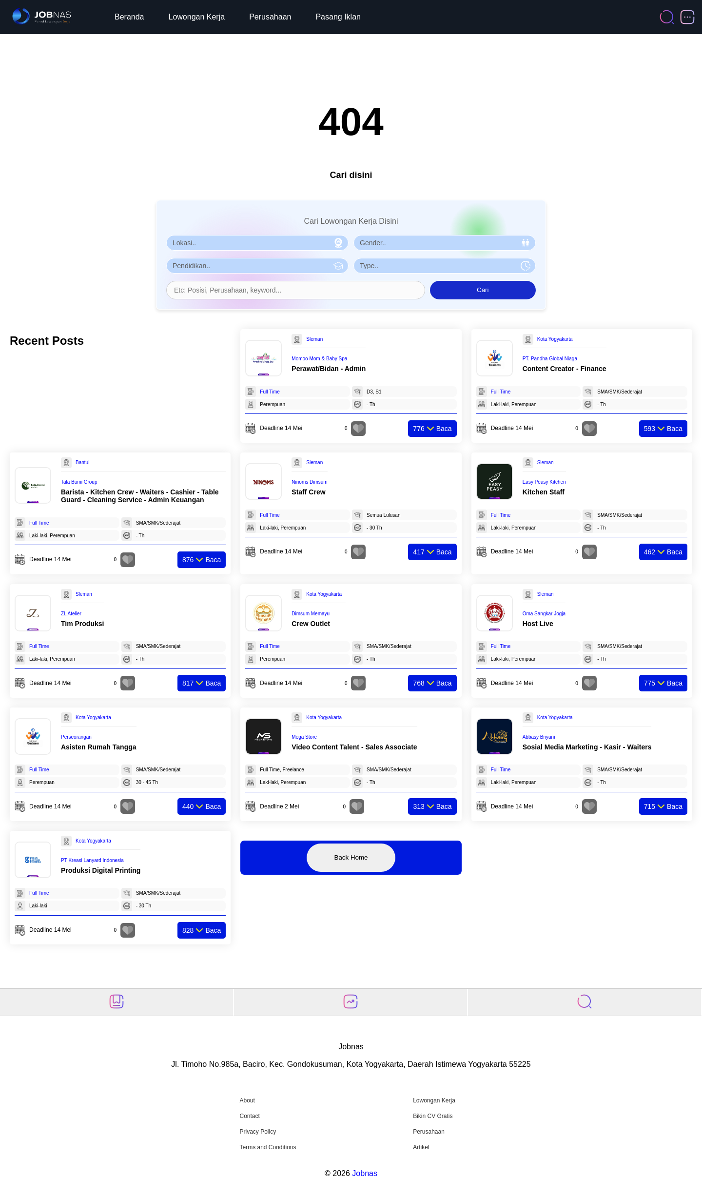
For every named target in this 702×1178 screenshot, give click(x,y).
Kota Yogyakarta (555, 339)
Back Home (351, 857)
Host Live (538, 624)
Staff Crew (308, 492)
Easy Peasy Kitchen (544, 482)
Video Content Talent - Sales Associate (354, 747)
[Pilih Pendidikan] (257, 266)
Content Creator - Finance (564, 369)
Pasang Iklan (338, 17)
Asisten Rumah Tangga (98, 747)
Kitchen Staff (544, 492)
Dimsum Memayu (311, 613)
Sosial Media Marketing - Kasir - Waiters (587, 747)
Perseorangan (76, 737)
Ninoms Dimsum (309, 482)
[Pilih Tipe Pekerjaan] (444, 266)
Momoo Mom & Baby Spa (319, 358)
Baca (432, 428)
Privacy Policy (257, 1131)
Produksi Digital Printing (100, 870)
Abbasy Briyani (539, 737)
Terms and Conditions (267, 1147)
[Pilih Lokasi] (257, 243)
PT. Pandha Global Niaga (550, 358)
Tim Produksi (82, 624)
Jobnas (364, 1173)
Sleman (314, 339)
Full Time (270, 391)
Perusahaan (270, 17)
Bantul (82, 462)
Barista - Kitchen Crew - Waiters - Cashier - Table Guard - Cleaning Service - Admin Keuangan (140, 496)
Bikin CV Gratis (432, 1116)
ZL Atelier (71, 613)
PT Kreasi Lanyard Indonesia (92, 860)
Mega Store (304, 737)
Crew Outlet (311, 624)
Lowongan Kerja (197, 17)
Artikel (421, 1147)
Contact (249, 1116)
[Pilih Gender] (444, 243)
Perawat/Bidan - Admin (329, 369)
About (246, 1100)
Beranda (129, 17)
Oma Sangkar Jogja (544, 613)
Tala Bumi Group (79, 482)
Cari (482, 290)
